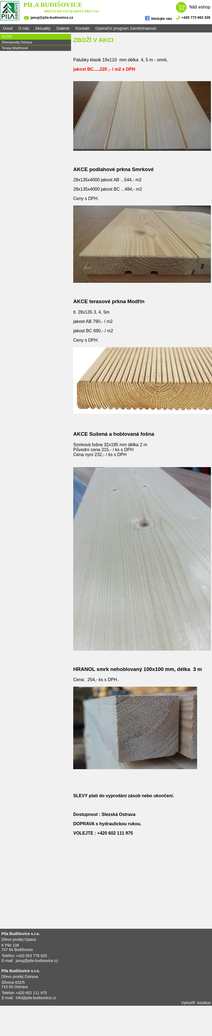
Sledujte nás (158, 18)
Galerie (63, 28)
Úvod (7, 28)
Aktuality (43, 28)
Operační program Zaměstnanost (125, 28)
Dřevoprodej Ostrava (17, 42)
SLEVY (7, 37)
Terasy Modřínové (15, 48)
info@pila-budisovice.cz (36, 998)
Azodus (204, 1002)
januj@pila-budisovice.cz (52, 17)
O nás (23, 28)
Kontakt (82, 28)
